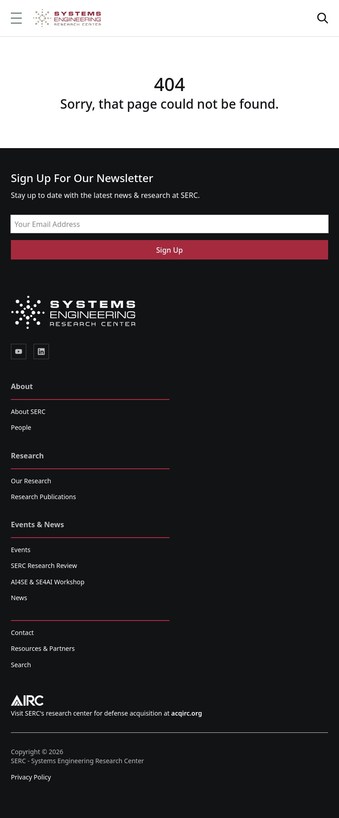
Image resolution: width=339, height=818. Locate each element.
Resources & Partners (43, 648)
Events (20, 549)
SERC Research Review (44, 565)
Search (21, 664)
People (21, 427)
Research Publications (43, 496)
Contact (22, 632)
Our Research (31, 480)
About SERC (28, 411)
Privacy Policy (31, 777)
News (19, 597)
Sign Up (169, 250)
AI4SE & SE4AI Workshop (47, 581)
